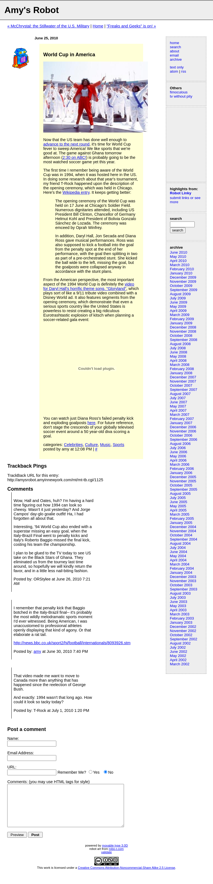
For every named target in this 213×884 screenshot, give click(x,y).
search (175, 47)
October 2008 (181, 335)
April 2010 (178, 261)
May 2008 (178, 356)
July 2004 (178, 548)
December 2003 (183, 577)
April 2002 (178, 660)
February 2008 (182, 369)
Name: (13, 738)
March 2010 (179, 265)
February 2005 (182, 518)
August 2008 (180, 344)
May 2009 (178, 306)
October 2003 (181, 585)
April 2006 (178, 460)
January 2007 (181, 423)
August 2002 (180, 643)
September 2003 (183, 589)
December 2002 (183, 627)
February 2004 (182, 568)
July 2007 (178, 398)
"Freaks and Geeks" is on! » (131, 26)
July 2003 (178, 597)
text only (177, 67)
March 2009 (179, 315)
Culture (91, 444)
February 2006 (182, 469)
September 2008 (183, 340)
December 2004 (183, 527)
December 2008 (183, 327)
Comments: (17, 781)
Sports (118, 444)
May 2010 (178, 256)
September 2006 (183, 439)
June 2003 (178, 602)
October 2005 (181, 485)
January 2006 (181, 473)
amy (37, 651)
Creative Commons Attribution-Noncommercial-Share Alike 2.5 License (126, 876)
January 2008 (181, 373)
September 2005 (183, 489)
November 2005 (183, 481)
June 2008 (178, 352)
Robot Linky (180, 193)
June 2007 (178, 402)
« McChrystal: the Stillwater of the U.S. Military (48, 26)
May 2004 (178, 556)
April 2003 (178, 610)
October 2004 (181, 535)
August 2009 (180, 294)
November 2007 (183, 381)
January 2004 (181, 572)
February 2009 (182, 319)
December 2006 (183, 427)
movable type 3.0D (115, 853)
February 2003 (182, 618)
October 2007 (181, 385)
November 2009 (183, 281)
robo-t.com (116, 857)
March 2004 (179, 564)
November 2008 (183, 331)
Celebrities (73, 444)
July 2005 (178, 498)
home (174, 43)
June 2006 (178, 452)
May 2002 (178, 656)
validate (106, 860)
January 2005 (181, 523)
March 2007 (179, 414)
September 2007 (183, 390)
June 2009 (178, 302)
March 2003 (179, 614)
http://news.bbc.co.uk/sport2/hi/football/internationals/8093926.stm (72, 643)
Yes (96, 772)
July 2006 (178, 448)
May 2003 (178, 606)
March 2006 (179, 464)
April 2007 (178, 410)
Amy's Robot (31, 10)
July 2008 (178, 348)
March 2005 (179, 514)
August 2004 (180, 543)
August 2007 (180, 394)
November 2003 (183, 581)
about (174, 51)
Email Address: (20, 753)
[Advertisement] (186, 144)
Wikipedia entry (75, 192)
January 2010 (181, 273)
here (91, 423)
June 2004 (178, 552)
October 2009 (181, 286)
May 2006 (178, 456)
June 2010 (178, 252)
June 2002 (178, 651)
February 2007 (182, 419)
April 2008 (178, 360)
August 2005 (180, 493)
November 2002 (183, 631)
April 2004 (178, 560)
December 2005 (183, 477)
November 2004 (183, 531)
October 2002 (181, 635)
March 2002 (179, 664)
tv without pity (181, 96)
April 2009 (178, 311)
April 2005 (178, 510)
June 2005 (178, 502)
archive (176, 59)
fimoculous (179, 92)
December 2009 (183, 277)
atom (174, 71)
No (110, 772)
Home (98, 26)
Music (105, 444)
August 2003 (180, 593)
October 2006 (181, 435)
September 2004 (183, 539)
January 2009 (181, 323)
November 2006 (183, 431)
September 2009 (183, 290)
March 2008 (179, 365)
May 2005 (178, 506)
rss (183, 71)
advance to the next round (66, 144)
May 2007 (178, 406)
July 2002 (178, 647)
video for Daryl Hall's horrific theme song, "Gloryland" (88, 286)
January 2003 (181, 622)
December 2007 (183, 377)
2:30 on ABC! (74, 157)
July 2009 (178, 298)
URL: (11, 767)
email (174, 55)
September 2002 (183, 639)
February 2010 (182, 269)
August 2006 (180, 444)
